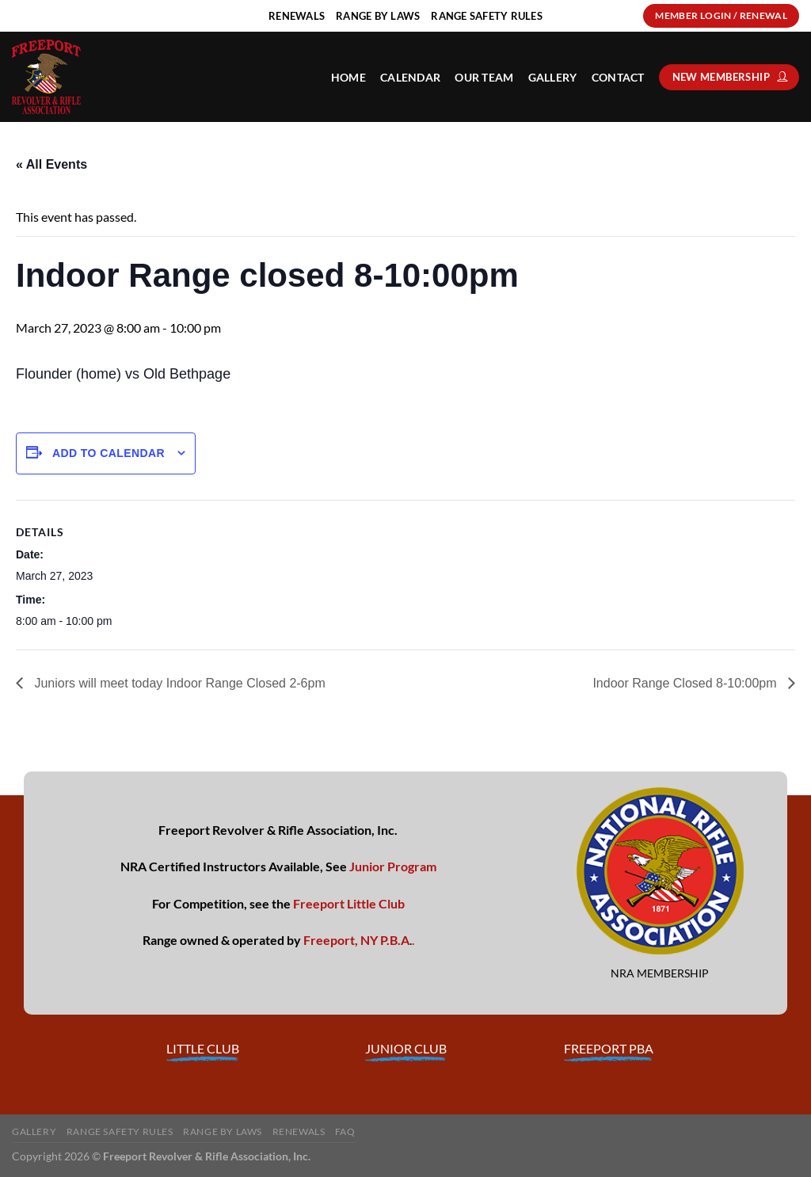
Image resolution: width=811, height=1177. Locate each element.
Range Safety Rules (120, 1131)
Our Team (484, 77)
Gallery (552, 77)
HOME (348, 77)
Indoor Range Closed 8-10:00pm (686, 683)
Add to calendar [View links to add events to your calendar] (108, 453)
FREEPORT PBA (608, 1048)
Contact (618, 77)
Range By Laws (222, 1131)
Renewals (299, 1131)
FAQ (345, 1131)
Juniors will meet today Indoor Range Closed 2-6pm (178, 683)
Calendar (410, 77)
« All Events (51, 164)
